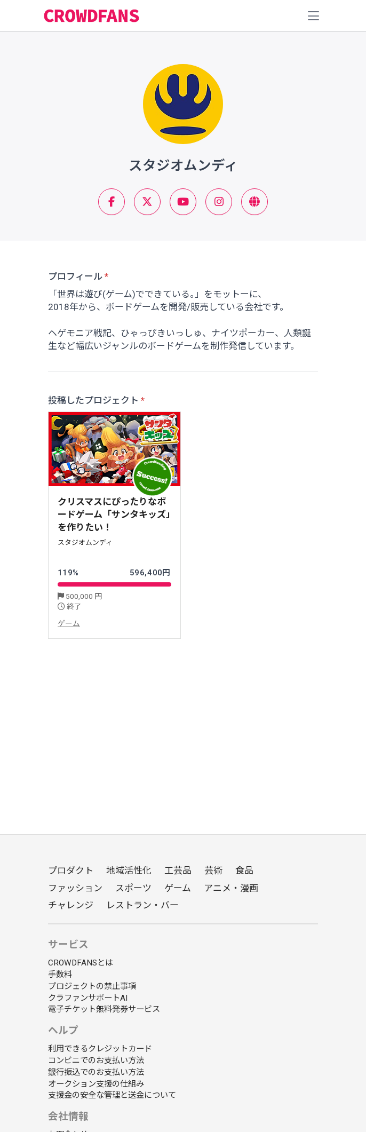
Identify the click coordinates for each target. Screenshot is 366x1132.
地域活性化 (129, 870)
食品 (244, 870)
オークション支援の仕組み (96, 1084)
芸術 (213, 870)
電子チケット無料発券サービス (104, 1009)
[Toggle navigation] (314, 16)
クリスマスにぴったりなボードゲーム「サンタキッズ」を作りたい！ (114, 514)
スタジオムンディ (85, 543)
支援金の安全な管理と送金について (112, 1095)
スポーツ (133, 888)
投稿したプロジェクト (93, 400)
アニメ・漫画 (231, 888)
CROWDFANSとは (80, 963)
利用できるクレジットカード (100, 1049)
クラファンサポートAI (88, 998)
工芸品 (178, 870)
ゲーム (69, 623)
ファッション (75, 888)
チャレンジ (70, 905)
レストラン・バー (142, 905)
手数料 (60, 974)
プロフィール (75, 276)
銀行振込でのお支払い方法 (96, 1072)
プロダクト (70, 870)
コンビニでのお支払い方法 (96, 1060)
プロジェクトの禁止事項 (92, 986)
